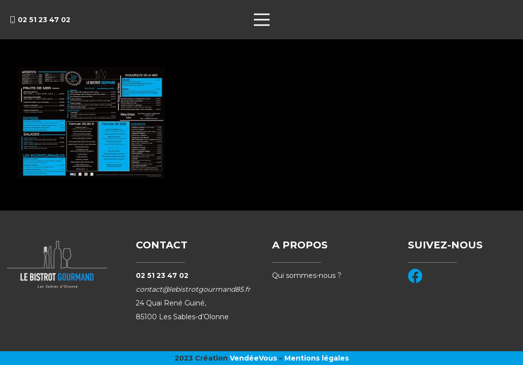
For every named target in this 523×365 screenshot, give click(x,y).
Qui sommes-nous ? (306, 275)
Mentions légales (316, 358)
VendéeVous (253, 358)
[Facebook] (415, 276)
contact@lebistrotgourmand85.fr (193, 289)
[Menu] (261, 19)
